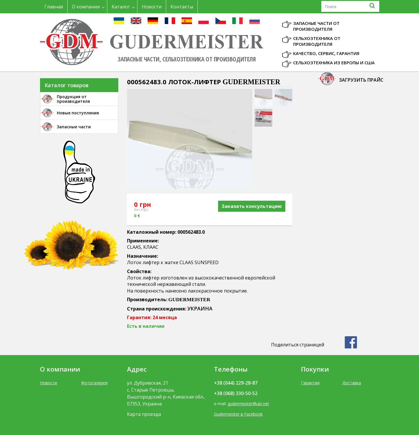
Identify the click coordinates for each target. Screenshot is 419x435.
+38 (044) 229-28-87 (235, 383)
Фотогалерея (94, 382)
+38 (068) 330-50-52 (235, 393)
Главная (53, 6)
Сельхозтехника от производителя (316, 41)
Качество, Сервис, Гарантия (326, 53)
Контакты (181, 6)
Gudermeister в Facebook (238, 414)
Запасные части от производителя (316, 26)
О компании (86, 6)
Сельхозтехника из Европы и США (334, 62)
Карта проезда (144, 414)
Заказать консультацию (252, 206)
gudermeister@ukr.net (248, 403)
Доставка (351, 382)
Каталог (121, 6)
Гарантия (310, 382)
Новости (152, 6)
